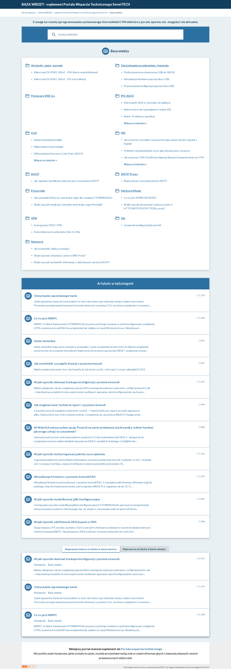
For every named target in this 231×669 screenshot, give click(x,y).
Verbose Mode (131, 190)
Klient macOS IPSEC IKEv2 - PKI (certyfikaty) (60, 79)
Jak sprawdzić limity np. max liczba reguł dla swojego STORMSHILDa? (73, 197)
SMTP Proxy (129, 174)
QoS (34, 132)
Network (37, 241)
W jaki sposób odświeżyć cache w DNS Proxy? (60, 255)
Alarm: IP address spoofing (139, 116)
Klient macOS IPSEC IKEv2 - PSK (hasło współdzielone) (66, 72)
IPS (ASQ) (127, 95)
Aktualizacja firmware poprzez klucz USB (146, 79)
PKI (123, 132)
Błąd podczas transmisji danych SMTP (145, 180)
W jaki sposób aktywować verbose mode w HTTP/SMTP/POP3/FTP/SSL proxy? (148, 206)
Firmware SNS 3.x (43, 95)
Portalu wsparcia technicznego (141, 649)
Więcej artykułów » (135, 123)
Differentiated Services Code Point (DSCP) (58, 153)
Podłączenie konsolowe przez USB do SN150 (149, 72)
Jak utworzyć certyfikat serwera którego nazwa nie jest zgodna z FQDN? (160, 141)
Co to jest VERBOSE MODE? (140, 197)
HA (123, 218)
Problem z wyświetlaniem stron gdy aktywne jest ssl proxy (157, 150)
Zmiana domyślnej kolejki (48, 139)
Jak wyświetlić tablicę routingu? (52, 248)
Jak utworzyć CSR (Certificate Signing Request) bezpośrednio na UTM (164, 157)
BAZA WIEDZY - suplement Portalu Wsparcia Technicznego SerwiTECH (76, 4)
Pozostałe (38, 190)
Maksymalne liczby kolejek (49, 146)
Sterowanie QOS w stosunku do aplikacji (147, 102)
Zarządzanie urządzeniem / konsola (145, 65)
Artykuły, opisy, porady (47, 65)
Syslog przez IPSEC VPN (48, 225)
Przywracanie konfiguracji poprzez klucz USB (149, 85)
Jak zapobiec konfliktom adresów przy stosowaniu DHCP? (66, 180)
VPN (34, 218)
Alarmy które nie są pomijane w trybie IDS (147, 109)
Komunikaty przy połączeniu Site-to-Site (57, 231)
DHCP (35, 174)
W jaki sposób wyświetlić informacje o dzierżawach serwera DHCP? (72, 262)
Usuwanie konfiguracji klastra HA (142, 225)
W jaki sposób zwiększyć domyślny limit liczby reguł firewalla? (68, 204)
